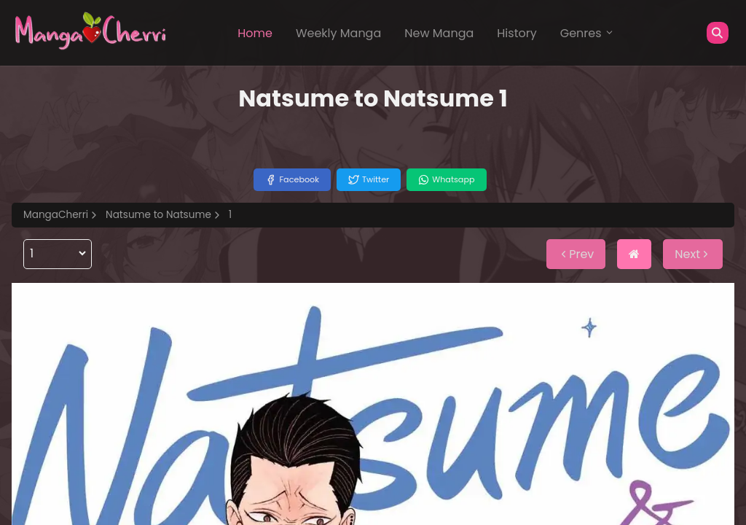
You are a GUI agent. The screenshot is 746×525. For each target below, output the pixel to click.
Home (254, 33)
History (516, 33)
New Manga (439, 33)
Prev (575, 254)
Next (693, 254)
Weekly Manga (338, 33)
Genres (587, 33)
